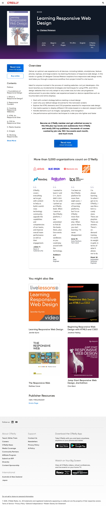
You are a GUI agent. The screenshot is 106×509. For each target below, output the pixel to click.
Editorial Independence (34, 504)
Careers (5, 441)
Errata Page (33, 403)
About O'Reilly (9, 433)
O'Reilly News (7, 445)
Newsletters (32, 441)
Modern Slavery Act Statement (55, 504)
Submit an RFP (8, 458)
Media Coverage (9, 448)
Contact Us (32, 438)
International (8, 472)
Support (32, 433)
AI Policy (31, 448)
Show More (11, 141)
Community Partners (10, 452)
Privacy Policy (33, 445)
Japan (4, 480)
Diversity (5, 462)
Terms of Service (8, 504)
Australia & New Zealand (12, 477)
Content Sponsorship (10, 465)
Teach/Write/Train (9, 438)
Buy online (15, 76)
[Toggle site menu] (2, 2)
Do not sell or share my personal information (17, 496)
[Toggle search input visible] (103, 2)
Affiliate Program (9, 455)
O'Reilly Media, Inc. (92, 45)
